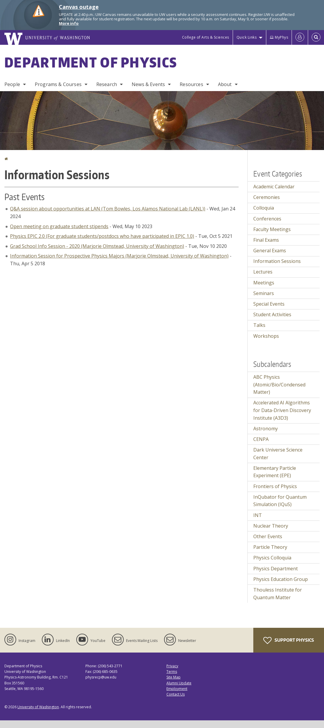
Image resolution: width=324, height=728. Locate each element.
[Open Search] (316, 37)
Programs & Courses (58, 84)
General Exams (269, 250)
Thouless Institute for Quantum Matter (277, 594)
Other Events (267, 536)
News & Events (148, 84)
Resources (191, 84)
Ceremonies (266, 197)
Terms (171, 671)
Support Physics (288, 640)
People (12, 84)
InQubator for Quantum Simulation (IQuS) (280, 501)
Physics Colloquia (272, 557)
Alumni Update (178, 683)
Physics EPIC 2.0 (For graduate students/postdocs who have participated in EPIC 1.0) (102, 236)
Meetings (263, 282)
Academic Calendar (274, 186)
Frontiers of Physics (275, 486)
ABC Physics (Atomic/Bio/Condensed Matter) (279, 384)
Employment (176, 688)
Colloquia (263, 208)
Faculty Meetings (272, 229)
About (225, 84)
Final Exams (266, 240)
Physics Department (275, 568)
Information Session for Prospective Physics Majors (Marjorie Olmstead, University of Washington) (119, 256)
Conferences (267, 218)
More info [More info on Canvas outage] (69, 23)
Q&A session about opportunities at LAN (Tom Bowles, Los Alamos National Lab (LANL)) (107, 208)
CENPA (261, 439)
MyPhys (279, 37)
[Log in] (300, 37)
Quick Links (247, 37)
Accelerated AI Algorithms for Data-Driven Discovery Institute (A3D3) (282, 410)
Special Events (269, 304)
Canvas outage (79, 6)
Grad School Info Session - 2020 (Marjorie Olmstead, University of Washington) (97, 246)
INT (257, 515)
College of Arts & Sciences (205, 37)
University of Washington (38, 706)
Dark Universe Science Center (277, 454)
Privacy (172, 665)
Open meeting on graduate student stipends (59, 226)
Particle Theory (270, 547)
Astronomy (265, 428)
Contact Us (175, 694)
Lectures (262, 272)
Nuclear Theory (270, 526)
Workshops (266, 336)
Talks (259, 325)
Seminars (263, 293)
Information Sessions (277, 261)
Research (106, 84)
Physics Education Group (280, 579)
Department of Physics (90, 62)
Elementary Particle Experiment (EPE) (274, 472)
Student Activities (272, 314)
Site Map (173, 677)
